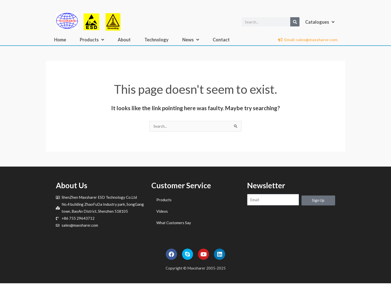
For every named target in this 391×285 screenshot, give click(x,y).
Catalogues (319, 22)
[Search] (294, 21)
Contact (221, 39)
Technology (156, 39)
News (190, 39)
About (124, 39)
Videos (162, 211)
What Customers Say (173, 223)
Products (92, 39)
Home (60, 39)
